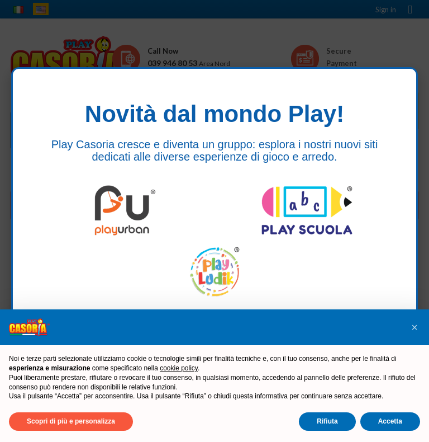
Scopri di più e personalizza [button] (71, 421)
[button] (414, 327)
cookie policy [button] (179, 368)
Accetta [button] (390, 421)
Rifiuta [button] (327, 421)
